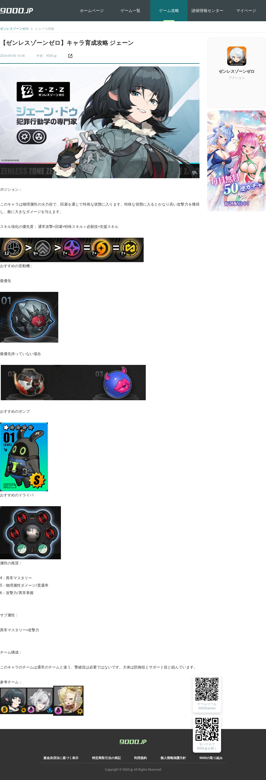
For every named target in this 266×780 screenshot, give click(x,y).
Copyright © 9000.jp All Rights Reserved (133, 769)
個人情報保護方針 (173, 758)
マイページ (246, 10)
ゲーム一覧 (130, 10)
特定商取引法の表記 (106, 758)
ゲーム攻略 (169, 10)
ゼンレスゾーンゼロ (14, 28)
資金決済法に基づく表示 (60, 758)
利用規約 (140, 758)
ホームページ (92, 10)
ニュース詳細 (44, 28)
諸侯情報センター (207, 10)
